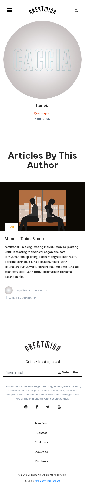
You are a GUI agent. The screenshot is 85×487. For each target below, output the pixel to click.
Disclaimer (42, 461)
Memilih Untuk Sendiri (25, 238)
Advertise (41, 452)
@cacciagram (42, 113)
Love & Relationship (22, 297)
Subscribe (68, 372)
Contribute (42, 442)
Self (11, 227)
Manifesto (41, 423)
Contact (41, 433)
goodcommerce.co (47, 480)
